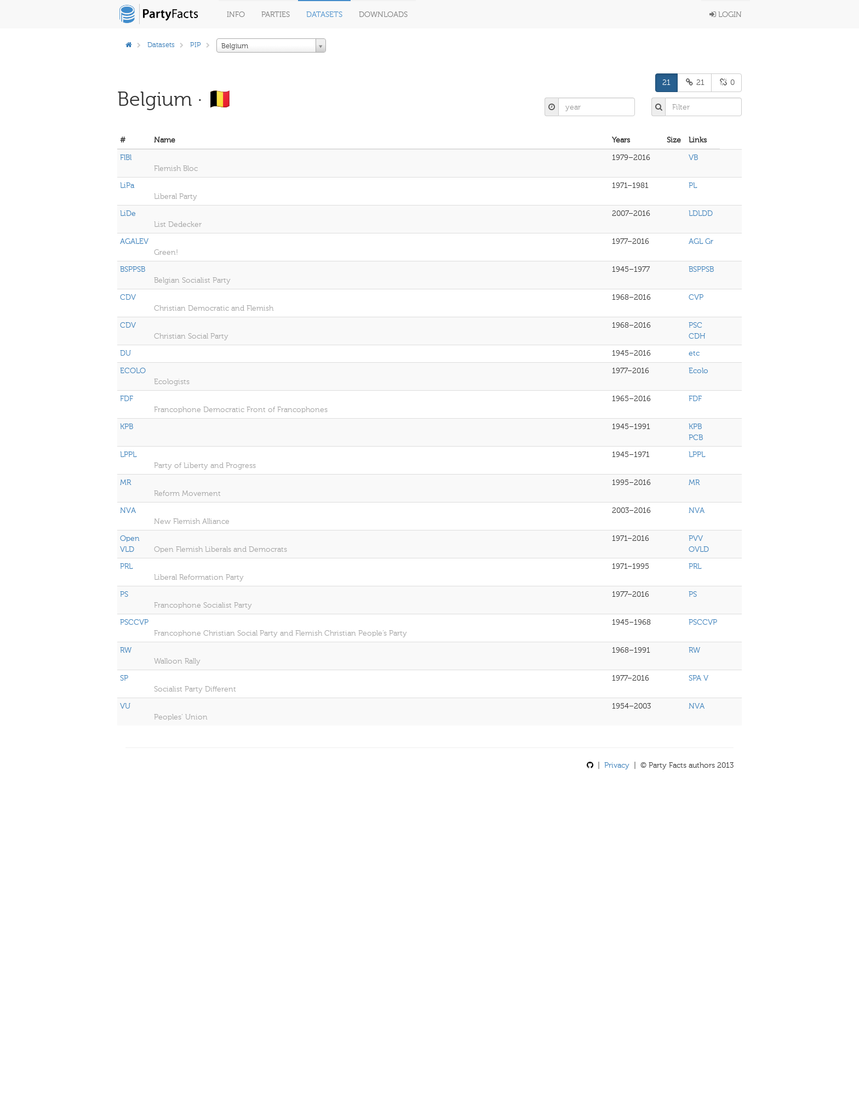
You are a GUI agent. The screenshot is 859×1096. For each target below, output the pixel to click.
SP (124, 678)
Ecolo (698, 370)
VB (693, 157)
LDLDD (701, 213)
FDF (126, 398)
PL (693, 185)
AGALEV (134, 241)
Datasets (324, 14)
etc (694, 353)
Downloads (383, 14)
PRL (126, 566)
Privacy (616, 765)
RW (125, 650)
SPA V (698, 678)
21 (666, 82)
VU (125, 706)
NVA (128, 510)
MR (125, 482)
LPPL (128, 454)
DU (125, 353)
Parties (275, 14)
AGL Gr (701, 241)
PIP (195, 45)
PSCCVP (134, 622)
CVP (696, 297)
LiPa (127, 185)
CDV (128, 297)
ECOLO (133, 370)
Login (725, 14)
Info (236, 14)
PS (124, 594)
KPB (126, 426)
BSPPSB (132, 269)
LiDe (128, 213)
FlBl (125, 157)
